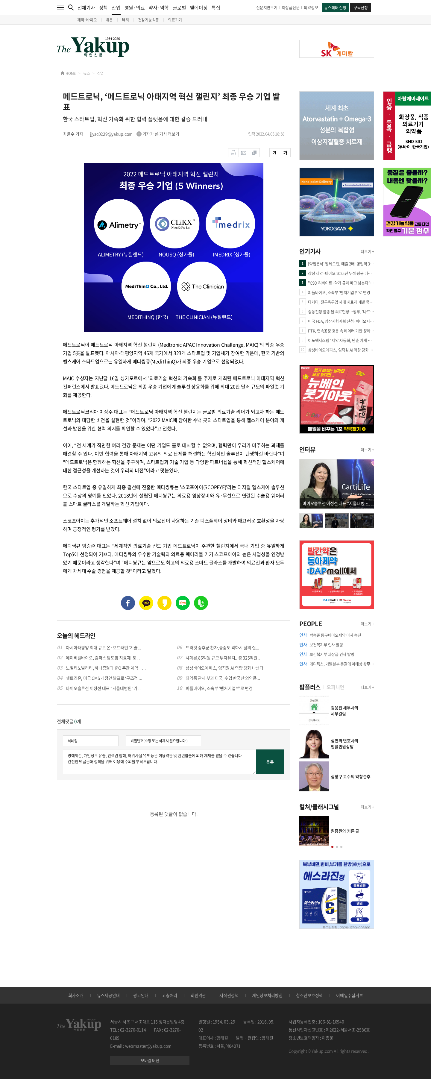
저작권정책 (229, 995)
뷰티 (125, 19)
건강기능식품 (148, 19)
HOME (68, 73)
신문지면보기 (266, 7)
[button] (332, 847)
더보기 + (367, 251)
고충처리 (169, 995)
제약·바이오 (87, 19)
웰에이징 (198, 7)
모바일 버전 (150, 1060)
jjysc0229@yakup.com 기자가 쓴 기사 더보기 (134, 134)
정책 (103, 7)
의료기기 (175, 19)
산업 (116, 9)
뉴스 (86, 73)
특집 (215, 7)
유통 (109, 19)
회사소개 (76, 995)
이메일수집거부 (349, 995)
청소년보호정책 (309, 995)
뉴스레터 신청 (335, 7)
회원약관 (198, 995)
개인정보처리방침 (267, 995)
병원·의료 (135, 7)
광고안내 (140, 995)
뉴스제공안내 (108, 995)
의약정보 (311, 7)
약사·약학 (158, 7)
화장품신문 (291, 7)
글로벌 (179, 7)
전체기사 (86, 7)
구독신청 (361, 7)
